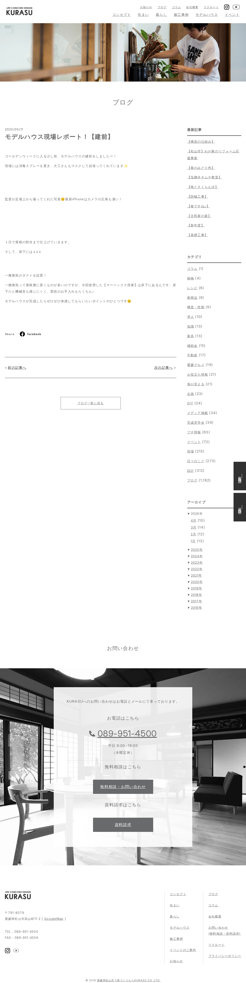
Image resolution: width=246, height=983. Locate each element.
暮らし (161, 14)
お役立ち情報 (197, 374)
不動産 (192, 355)
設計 (190, 471)
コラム (176, 7)
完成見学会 (196, 423)
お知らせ (146, 7)
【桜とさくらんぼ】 (203, 187)
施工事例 (181, 14)
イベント (232, 14)
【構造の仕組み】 (201, 142)
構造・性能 (196, 307)
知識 (190, 326)
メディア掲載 (197, 413)
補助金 (192, 346)
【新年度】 (196, 225)
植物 (190, 278)
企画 (190, 394)
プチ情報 (194, 432)
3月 (194, 527)
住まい (143, 14)
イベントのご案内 (183, 950)
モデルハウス (207, 14)
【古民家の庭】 (199, 216)
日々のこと (196, 461)
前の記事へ (17, 367)
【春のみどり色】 (201, 168)
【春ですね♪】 (198, 206)
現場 (190, 451)
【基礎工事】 (197, 235)
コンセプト (121, 14)
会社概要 (192, 7)
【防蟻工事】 (197, 196)
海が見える (196, 384)
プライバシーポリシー (224, 956)
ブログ (162, 7)
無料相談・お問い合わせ (123, 786)
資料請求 (123, 824)
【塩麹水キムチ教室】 (204, 177)
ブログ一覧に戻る (90, 403)
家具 (190, 336)
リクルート (211, 7)
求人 (190, 317)
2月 (193, 534)
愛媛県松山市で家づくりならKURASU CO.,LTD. (128, 980)
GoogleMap (54, 919)
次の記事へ (163, 367)
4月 (194, 520)
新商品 (192, 298)
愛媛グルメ (196, 365)
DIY (190, 403)
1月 (193, 541)
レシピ (192, 288)
